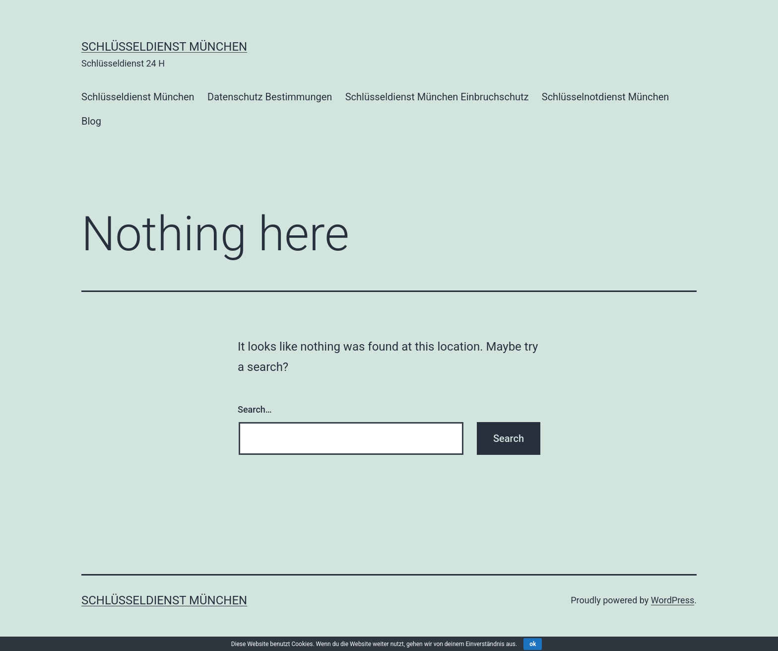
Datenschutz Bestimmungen (269, 97)
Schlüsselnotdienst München (605, 97)
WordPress (672, 600)
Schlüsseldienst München (164, 47)
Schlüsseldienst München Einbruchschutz (437, 97)
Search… (255, 409)
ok (532, 644)
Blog (91, 121)
